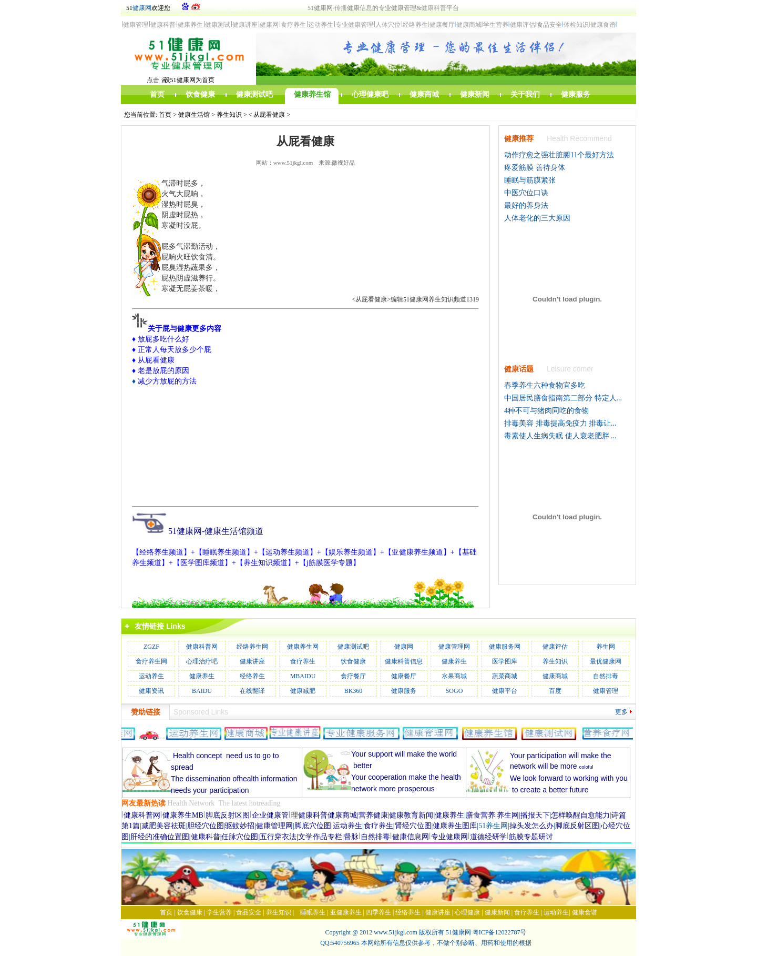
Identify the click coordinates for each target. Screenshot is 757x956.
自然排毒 (605, 676)
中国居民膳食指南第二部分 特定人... (563, 398)
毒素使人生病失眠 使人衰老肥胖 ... (560, 436)
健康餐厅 (403, 676)
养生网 (605, 646)
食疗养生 (302, 661)
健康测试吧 (353, 646)
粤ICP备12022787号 (500, 932)
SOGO (454, 691)
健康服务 (403, 691)
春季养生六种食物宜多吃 (544, 385)
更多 (621, 712)
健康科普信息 (404, 661)
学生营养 (219, 912)
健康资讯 (151, 691)
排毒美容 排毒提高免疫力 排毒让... (560, 423)
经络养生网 (252, 646)
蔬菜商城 (504, 676)
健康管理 (605, 691)
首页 (165, 114)
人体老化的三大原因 (537, 218)
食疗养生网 (151, 661)
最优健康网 (605, 661)
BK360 (353, 691)
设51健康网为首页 (189, 80)
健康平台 (504, 691)
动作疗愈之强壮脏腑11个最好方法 (559, 155)
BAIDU (202, 691)
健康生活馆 (194, 114)
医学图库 (504, 661)
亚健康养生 (346, 912)
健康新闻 (497, 912)
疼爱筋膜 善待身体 (534, 168)
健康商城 (555, 676)
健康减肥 (302, 691)
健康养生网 (303, 646)
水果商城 (454, 676)
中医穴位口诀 (526, 193)
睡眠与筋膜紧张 (530, 180)
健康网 (141, 8)
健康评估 (555, 646)
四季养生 (378, 912)
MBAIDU (303, 676)
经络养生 (252, 676)
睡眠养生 (312, 912)
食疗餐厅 (353, 676)
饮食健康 (353, 661)
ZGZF (151, 646)
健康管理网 (454, 646)
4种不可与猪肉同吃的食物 (546, 411)
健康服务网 (504, 646)
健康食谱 (584, 912)
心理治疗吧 (202, 661)
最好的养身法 (526, 205)
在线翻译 (252, 691)
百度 (555, 691)
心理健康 (467, 912)
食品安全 (248, 912)
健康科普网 (202, 646)
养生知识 (229, 114)
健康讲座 (252, 661)
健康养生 (454, 661)
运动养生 (151, 676)
